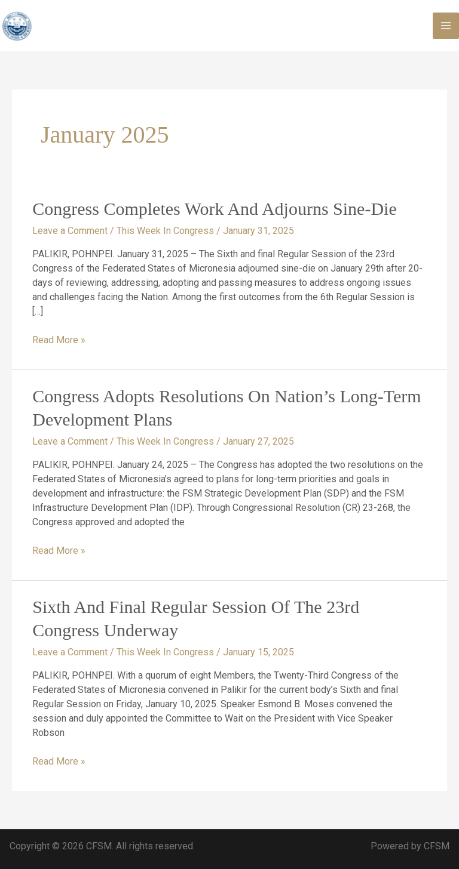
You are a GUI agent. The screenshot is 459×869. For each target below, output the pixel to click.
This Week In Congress (165, 230)
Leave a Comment (70, 230)
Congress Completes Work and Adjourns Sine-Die (214, 208)
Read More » (58, 339)
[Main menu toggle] (446, 26)
